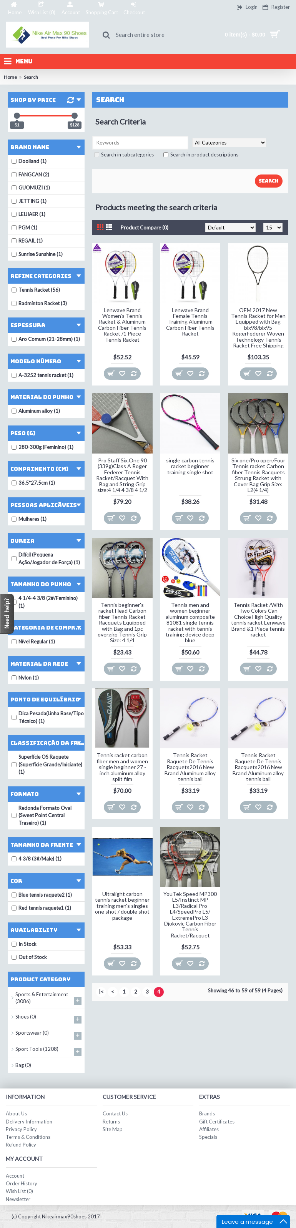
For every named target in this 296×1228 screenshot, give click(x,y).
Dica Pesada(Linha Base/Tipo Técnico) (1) (48, 717)
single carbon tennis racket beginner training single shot (190, 466)
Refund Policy (21, 1145)
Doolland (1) (29, 161)
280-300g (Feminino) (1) (42, 447)
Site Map (113, 1129)
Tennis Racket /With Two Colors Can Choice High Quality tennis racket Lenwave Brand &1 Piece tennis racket (258, 620)
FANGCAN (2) (30, 174)
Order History (21, 1183)
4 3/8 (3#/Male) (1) (37, 859)
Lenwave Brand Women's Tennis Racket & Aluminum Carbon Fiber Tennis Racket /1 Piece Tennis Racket (122, 325)
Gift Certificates (216, 1121)
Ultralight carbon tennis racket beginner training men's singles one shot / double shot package (122, 906)
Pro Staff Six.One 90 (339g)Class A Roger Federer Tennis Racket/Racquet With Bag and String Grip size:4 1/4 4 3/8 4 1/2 (122, 475)
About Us (16, 1113)
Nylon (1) (25, 678)
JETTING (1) (29, 201)
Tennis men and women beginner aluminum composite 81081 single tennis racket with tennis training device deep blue (190, 622)
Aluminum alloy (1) (36, 411)
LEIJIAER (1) (28, 214)
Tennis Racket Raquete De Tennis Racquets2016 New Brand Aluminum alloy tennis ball (190, 767)
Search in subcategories (124, 154)
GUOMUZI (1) (31, 187)
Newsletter (18, 1199)
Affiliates (209, 1129)
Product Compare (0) (144, 227)
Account (15, 1176)
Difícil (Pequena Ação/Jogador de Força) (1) (46, 558)
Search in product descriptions (200, 154)
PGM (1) (24, 227)
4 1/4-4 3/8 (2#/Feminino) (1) (45, 602)
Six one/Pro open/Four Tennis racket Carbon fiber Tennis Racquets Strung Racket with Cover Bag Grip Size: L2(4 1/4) (258, 475)
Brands (207, 1113)
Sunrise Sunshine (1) (37, 254)
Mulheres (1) (29, 519)
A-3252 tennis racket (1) (42, 375)
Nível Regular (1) (33, 641)
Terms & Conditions (28, 1137)
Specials (208, 1137)
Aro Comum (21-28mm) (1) (46, 339)
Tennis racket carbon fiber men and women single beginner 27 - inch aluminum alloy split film (122, 767)
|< (101, 992)
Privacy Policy (21, 1129)
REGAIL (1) (27, 241)
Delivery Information (29, 1121)
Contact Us (115, 1113)
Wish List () (19, 1191)
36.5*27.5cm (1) (33, 483)
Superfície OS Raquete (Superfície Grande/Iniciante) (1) (47, 764)
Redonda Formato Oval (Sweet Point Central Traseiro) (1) (42, 815)
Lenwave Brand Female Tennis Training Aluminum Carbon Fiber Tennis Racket (190, 322)
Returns (111, 1121)
